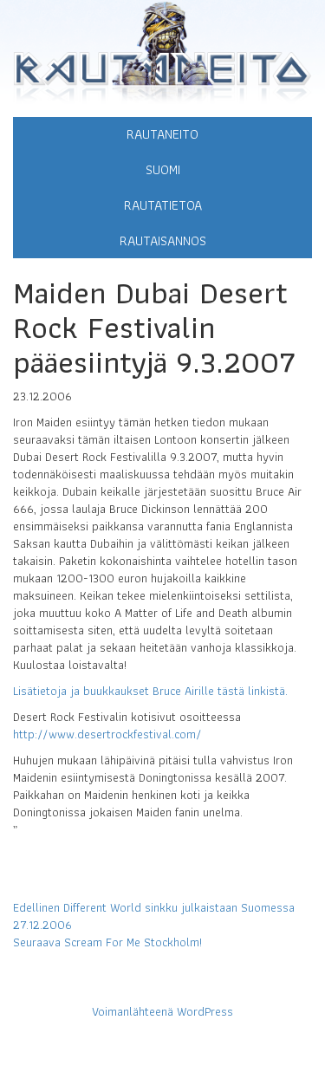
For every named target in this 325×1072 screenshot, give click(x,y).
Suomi (163, 169)
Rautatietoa (163, 205)
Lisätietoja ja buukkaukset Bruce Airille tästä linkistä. (150, 690)
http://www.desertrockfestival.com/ (107, 734)
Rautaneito (162, 134)
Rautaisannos (163, 240)
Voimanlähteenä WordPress (162, 1011)
